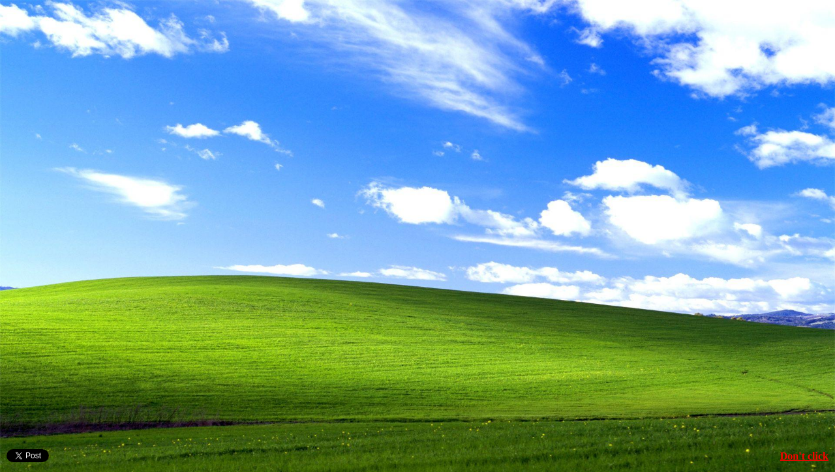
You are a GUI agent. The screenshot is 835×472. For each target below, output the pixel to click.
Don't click (804, 456)
